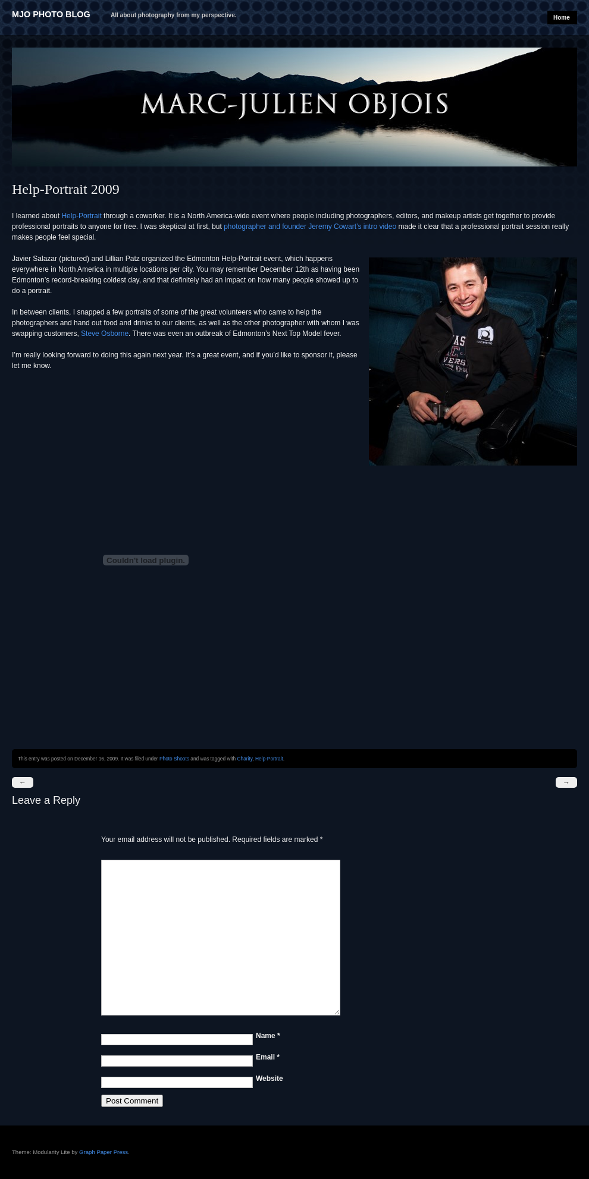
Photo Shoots (174, 759)
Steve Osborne (105, 333)
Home (561, 17)
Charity (245, 759)
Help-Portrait (81, 216)
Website (269, 1078)
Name (268, 1036)
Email (268, 1057)
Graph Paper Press (103, 1152)
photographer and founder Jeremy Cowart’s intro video (310, 226)
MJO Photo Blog (51, 14)
